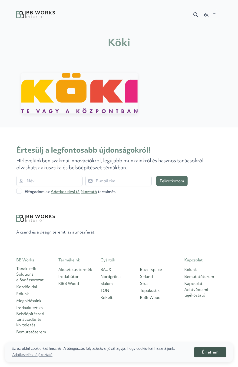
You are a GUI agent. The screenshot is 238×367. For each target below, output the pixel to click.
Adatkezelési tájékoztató (74, 191)
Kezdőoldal (26, 286)
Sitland (146, 276)
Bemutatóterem (31, 331)
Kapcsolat (193, 283)
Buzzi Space (151, 269)
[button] (196, 14)
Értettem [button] (210, 352)
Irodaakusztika (29, 307)
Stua (144, 283)
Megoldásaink (28, 300)
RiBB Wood (68, 283)
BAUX (105, 269)
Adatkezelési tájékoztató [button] (32, 355)
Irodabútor (68, 276)
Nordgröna (110, 276)
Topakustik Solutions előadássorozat (30, 274)
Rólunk (22, 293)
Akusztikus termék (75, 269)
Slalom (106, 283)
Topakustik (150, 290)
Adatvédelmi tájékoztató (196, 292)
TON (104, 290)
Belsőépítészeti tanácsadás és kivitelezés (30, 319)
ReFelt (106, 297)
